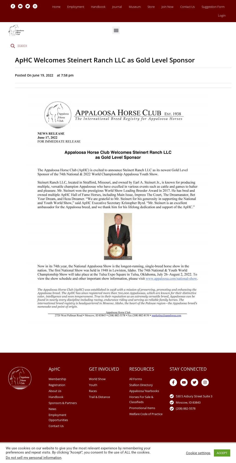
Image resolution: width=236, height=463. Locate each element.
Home (56, 7)
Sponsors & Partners (63, 403)
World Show (97, 379)
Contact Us (187, 7)
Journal (117, 7)
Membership (57, 379)
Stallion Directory (141, 385)
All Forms (135, 379)
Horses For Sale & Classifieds (141, 399)
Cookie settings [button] (198, 453)
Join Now (167, 7)
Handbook (98, 7)
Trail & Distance (99, 397)
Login (222, 15)
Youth (93, 385)
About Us (55, 391)
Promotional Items (142, 408)
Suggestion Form (213, 7)
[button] (116, 30)
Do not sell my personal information (33, 458)
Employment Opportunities (58, 417)
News (52, 409)
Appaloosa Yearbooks (144, 391)
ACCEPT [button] (222, 453)
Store (151, 7)
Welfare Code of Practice (145, 414)
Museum (135, 7)
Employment (75, 7)
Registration (57, 385)
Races (93, 391)
